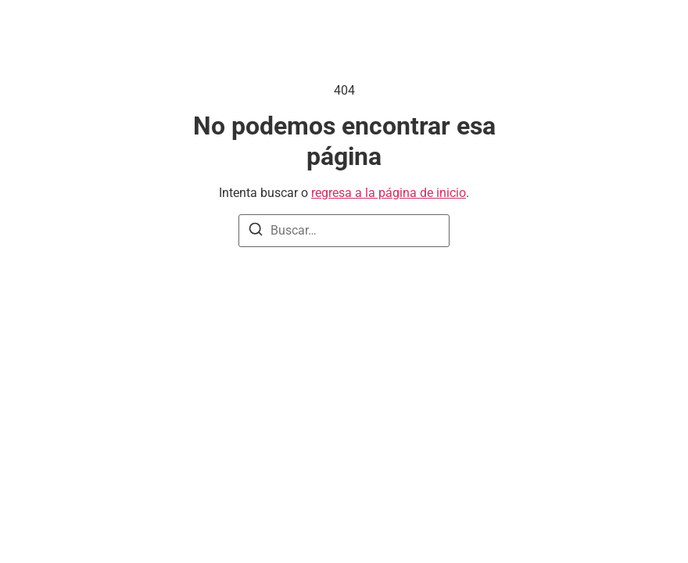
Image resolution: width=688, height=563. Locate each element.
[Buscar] (255, 232)
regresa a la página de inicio (388, 192)
